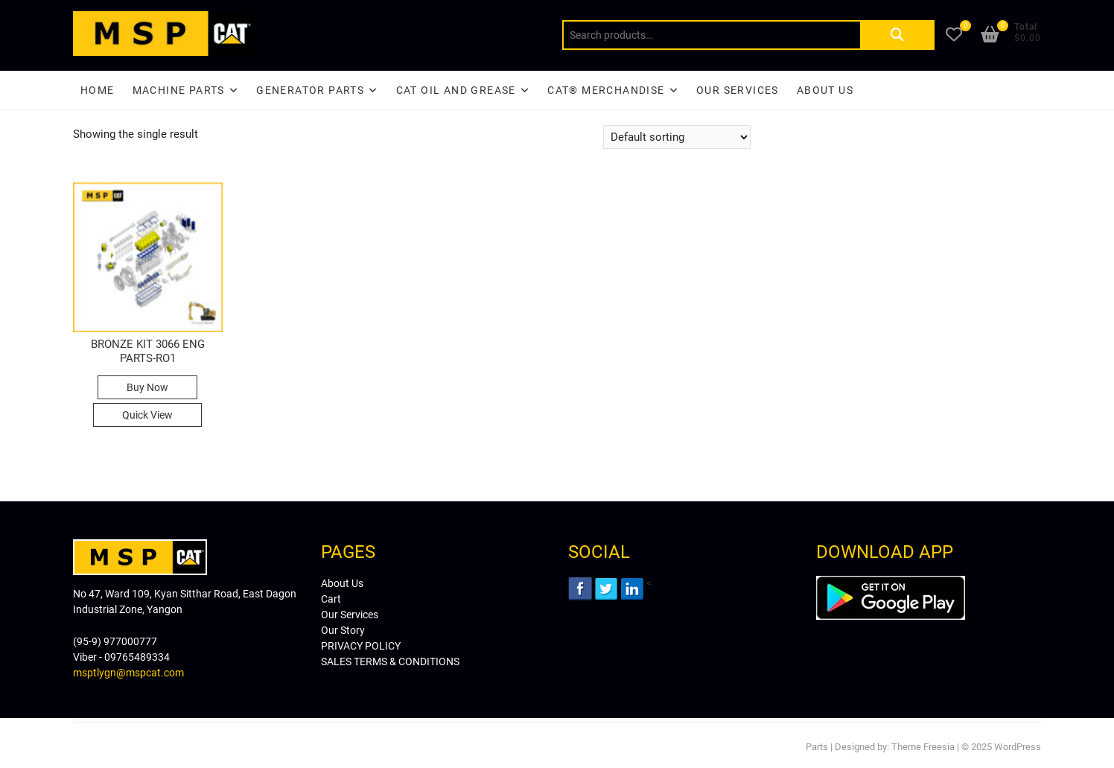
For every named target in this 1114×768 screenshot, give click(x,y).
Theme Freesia (923, 746)
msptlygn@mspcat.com (128, 673)
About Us (825, 90)
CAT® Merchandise (605, 90)
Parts (817, 746)
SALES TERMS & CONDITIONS (390, 661)
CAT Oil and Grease (456, 90)
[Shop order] (677, 137)
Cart (331, 599)
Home (97, 90)
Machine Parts (179, 90)
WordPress (1017, 746)
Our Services (737, 90)
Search (897, 35)
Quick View (147, 415)
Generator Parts (310, 90)
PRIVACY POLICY (361, 646)
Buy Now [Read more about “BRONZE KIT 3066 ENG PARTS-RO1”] (147, 387)
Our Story (343, 630)
